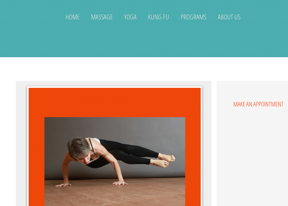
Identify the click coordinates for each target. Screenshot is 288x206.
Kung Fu (158, 16)
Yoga (130, 16)
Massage (102, 16)
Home (73, 16)
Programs (193, 16)
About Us (229, 16)
